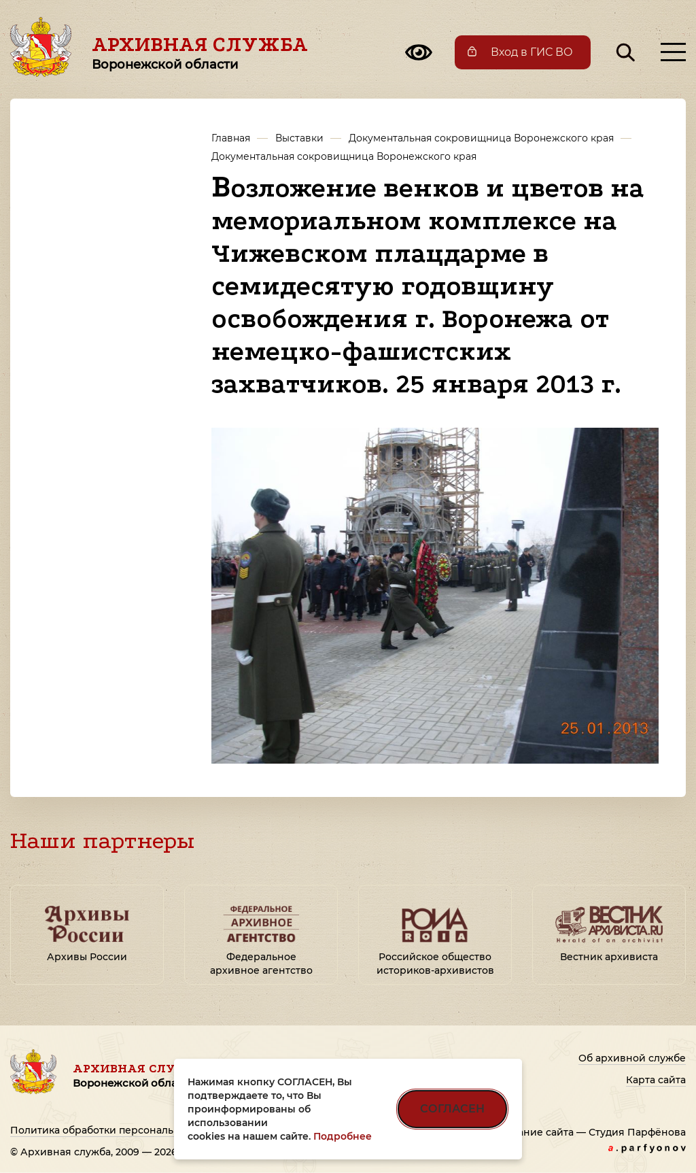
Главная (230, 138)
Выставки (299, 138)
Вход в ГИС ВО (532, 52)
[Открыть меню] (673, 52)
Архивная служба (200, 52)
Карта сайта (656, 1080)
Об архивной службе (632, 1058)
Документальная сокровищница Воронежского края (481, 138)
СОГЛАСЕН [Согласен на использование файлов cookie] (452, 1108)
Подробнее (342, 1136)
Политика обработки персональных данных (122, 1130)
